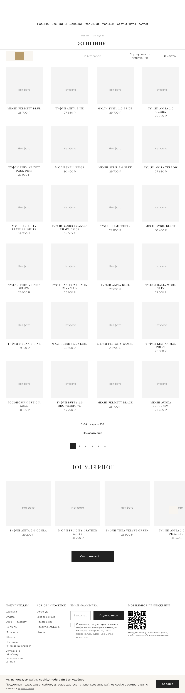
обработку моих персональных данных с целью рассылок (95, 633)
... (105, 446)
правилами (26, 688)
